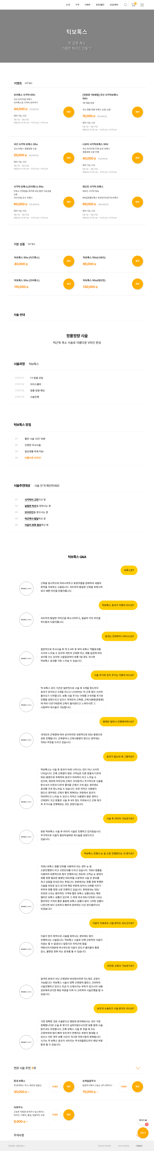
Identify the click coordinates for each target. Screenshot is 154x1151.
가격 (77, 4)
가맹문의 (139, 1146)
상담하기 (143, 1133)
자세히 (55, 1086)
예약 (69, 112)
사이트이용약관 (123, 1146)
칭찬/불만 (100, 4)
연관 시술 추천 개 (77, 1068)
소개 (68, 4)
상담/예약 (114, 4)
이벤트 (87, 4)
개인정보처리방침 (104, 1146)
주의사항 (77, 1135)
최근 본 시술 (143, 1122)
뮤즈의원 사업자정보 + (16, 1146)
